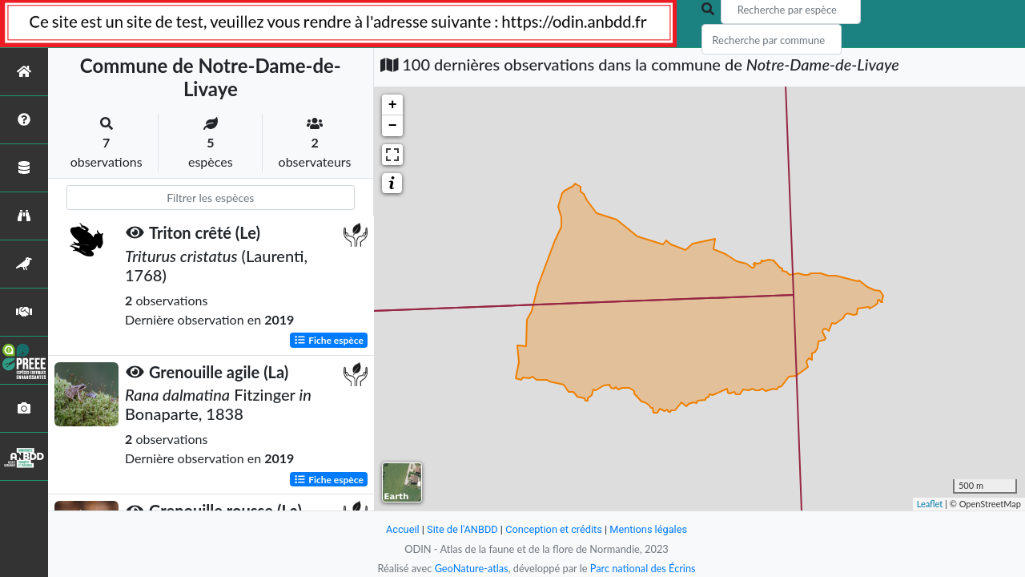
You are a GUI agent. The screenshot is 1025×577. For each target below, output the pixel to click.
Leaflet (930, 503)
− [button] (392, 125)
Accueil (402, 529)
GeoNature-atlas (471, 568)
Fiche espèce (329, 339)
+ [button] (392, 105)
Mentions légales (649, 529)
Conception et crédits (553, 529)
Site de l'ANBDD (462, 529)
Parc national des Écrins (643, 568)
